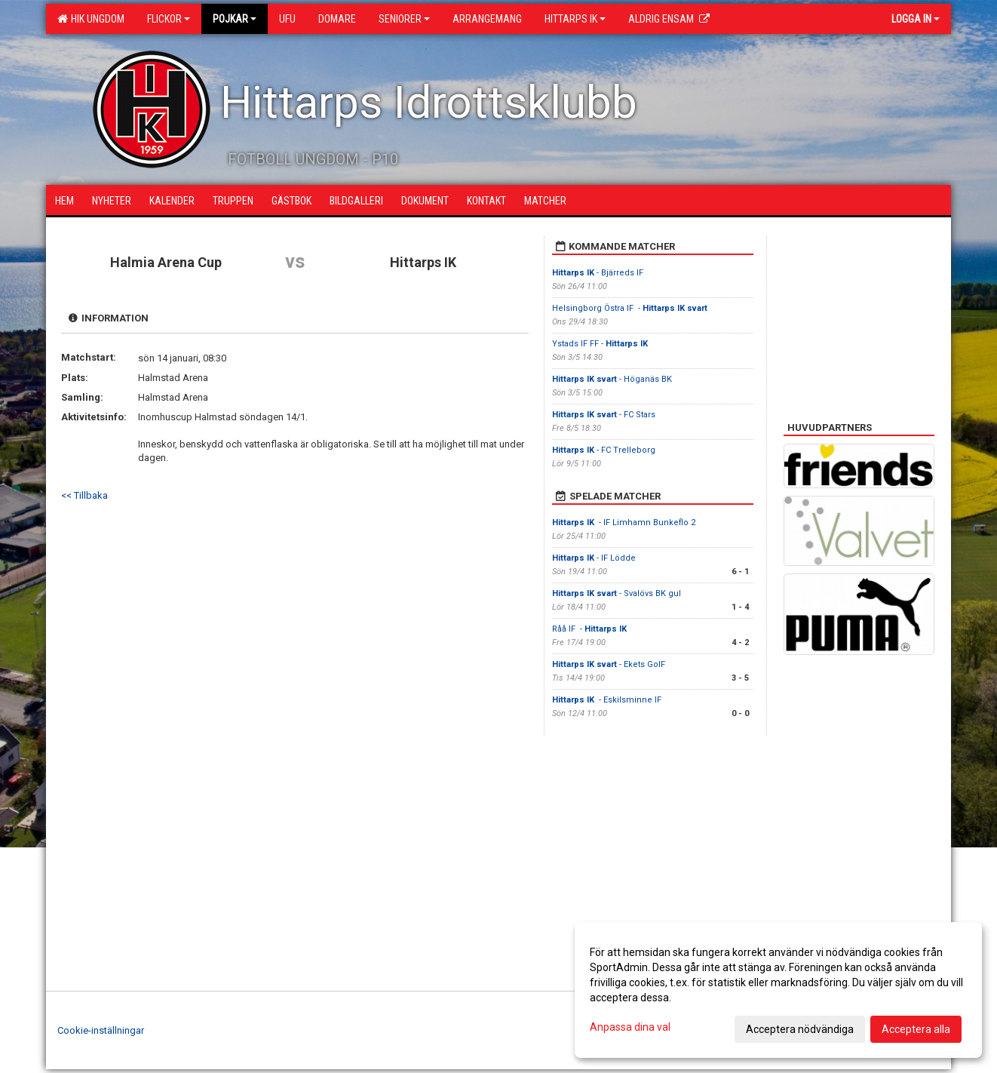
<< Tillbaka (84, 495)
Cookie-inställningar (100, 1030)
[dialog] (778, 990)
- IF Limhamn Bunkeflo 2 (623, 522)
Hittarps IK (575, 19)
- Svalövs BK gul (616, 593)
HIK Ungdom (90, 19)
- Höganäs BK (612, 379)
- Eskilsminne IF (608, 700)
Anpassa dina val (630, 1027)
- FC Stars (605, 415)
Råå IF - (590, 629)
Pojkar (234, 19)
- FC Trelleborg (603, 450)
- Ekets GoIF (609, 664)
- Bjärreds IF (597, 273)
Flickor (168, 19)
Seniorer (404, 19)
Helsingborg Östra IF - (629, 308)
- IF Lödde (594, 558)
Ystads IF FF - (600, 344)
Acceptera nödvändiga (800, 1029)
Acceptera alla (916, 1029)
